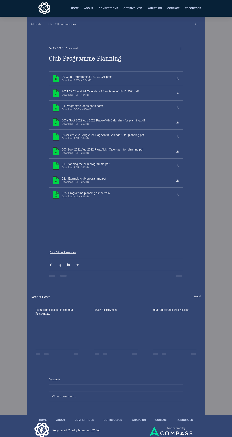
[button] (196, 24)
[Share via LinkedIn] (68, 265)
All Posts (36, 24)
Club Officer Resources (62, 24)
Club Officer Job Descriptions (171, 310)
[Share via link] (77, 265)
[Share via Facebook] (50, 265)
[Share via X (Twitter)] (59, 265)
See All (197, 296)
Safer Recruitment (105, 310)
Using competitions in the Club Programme (55, 312)
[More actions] (181, 48)
